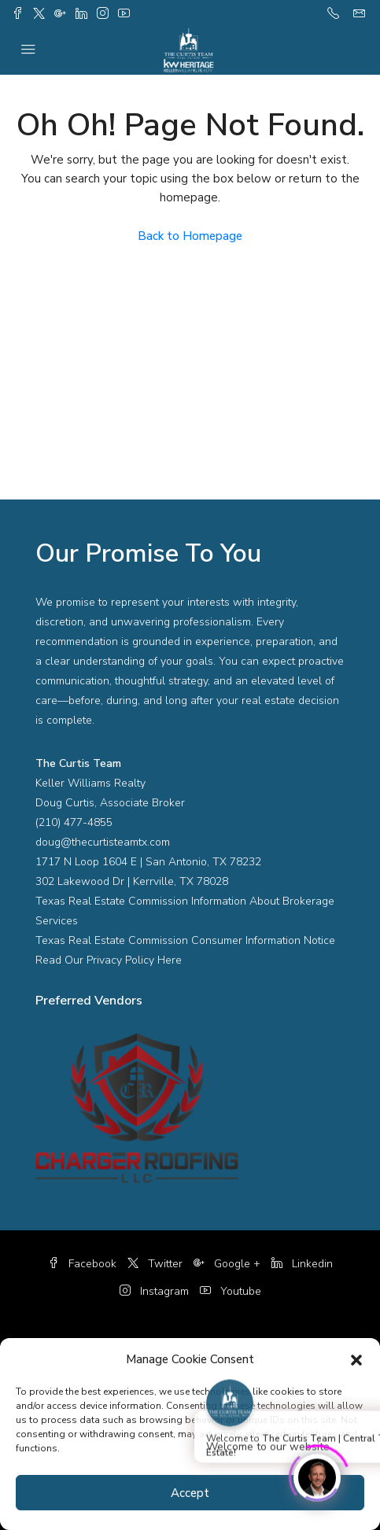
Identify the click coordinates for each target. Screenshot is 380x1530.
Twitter (155, 1263)
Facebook (82, 1263)
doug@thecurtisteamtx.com (102, 842)
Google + (227, 1263)
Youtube (230, 1291)
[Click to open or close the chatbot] (317, 1475)
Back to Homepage (190, 236)
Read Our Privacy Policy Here (108, 960)
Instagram (154, 1291)
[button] (356, 1359)
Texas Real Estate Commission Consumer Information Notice (185, 940)
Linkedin (302, 1263)
